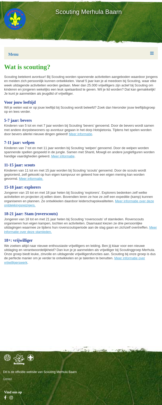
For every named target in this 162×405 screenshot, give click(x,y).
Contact (7, 378)
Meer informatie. (31, 179)
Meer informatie (80, 134)
